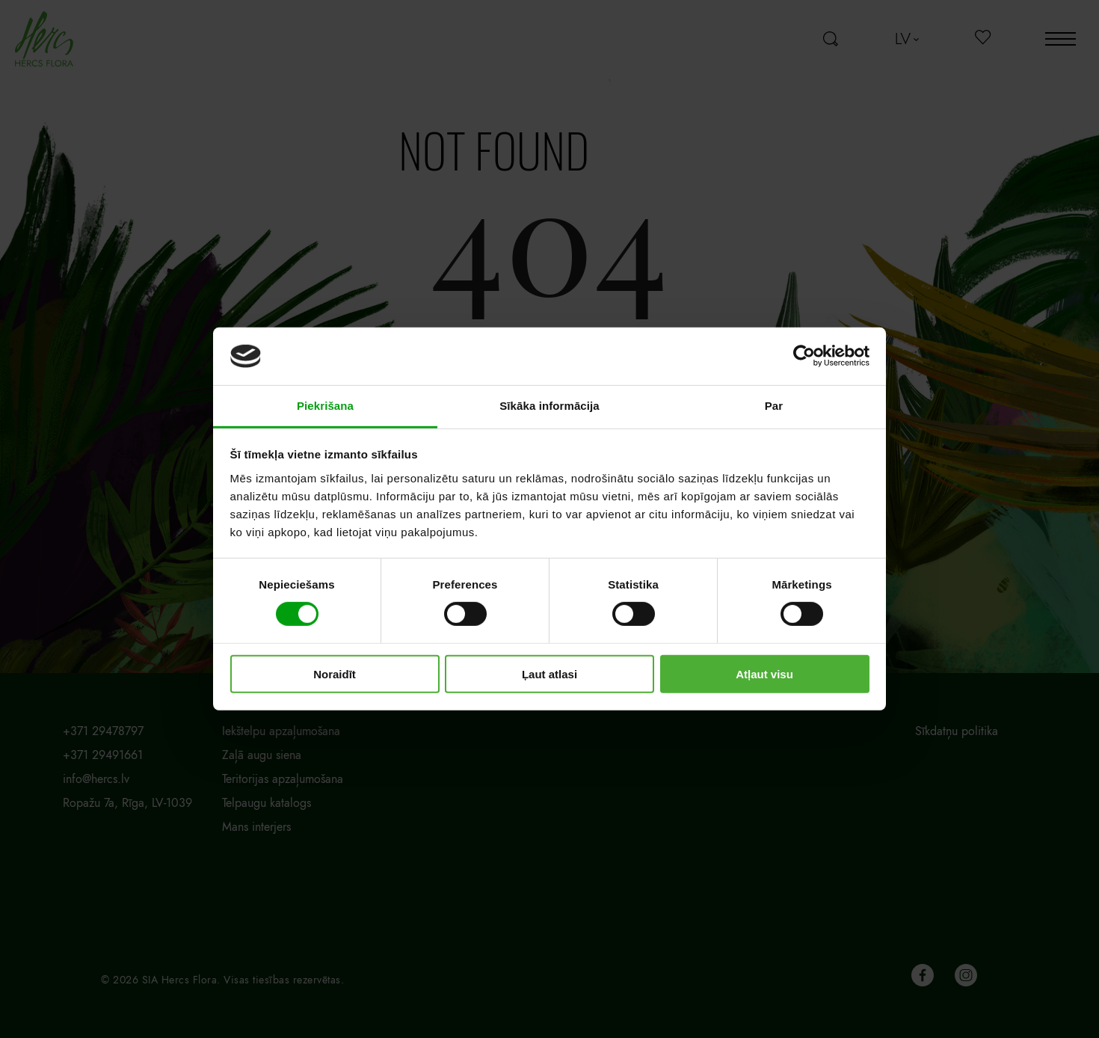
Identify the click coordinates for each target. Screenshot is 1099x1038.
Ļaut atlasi (549, 673)
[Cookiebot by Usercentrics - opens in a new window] (804, 356)
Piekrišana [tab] (325, 405)
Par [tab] (774, 405)
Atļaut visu (764, 673)
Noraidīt (334, 673)
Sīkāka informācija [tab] (549, 405)
